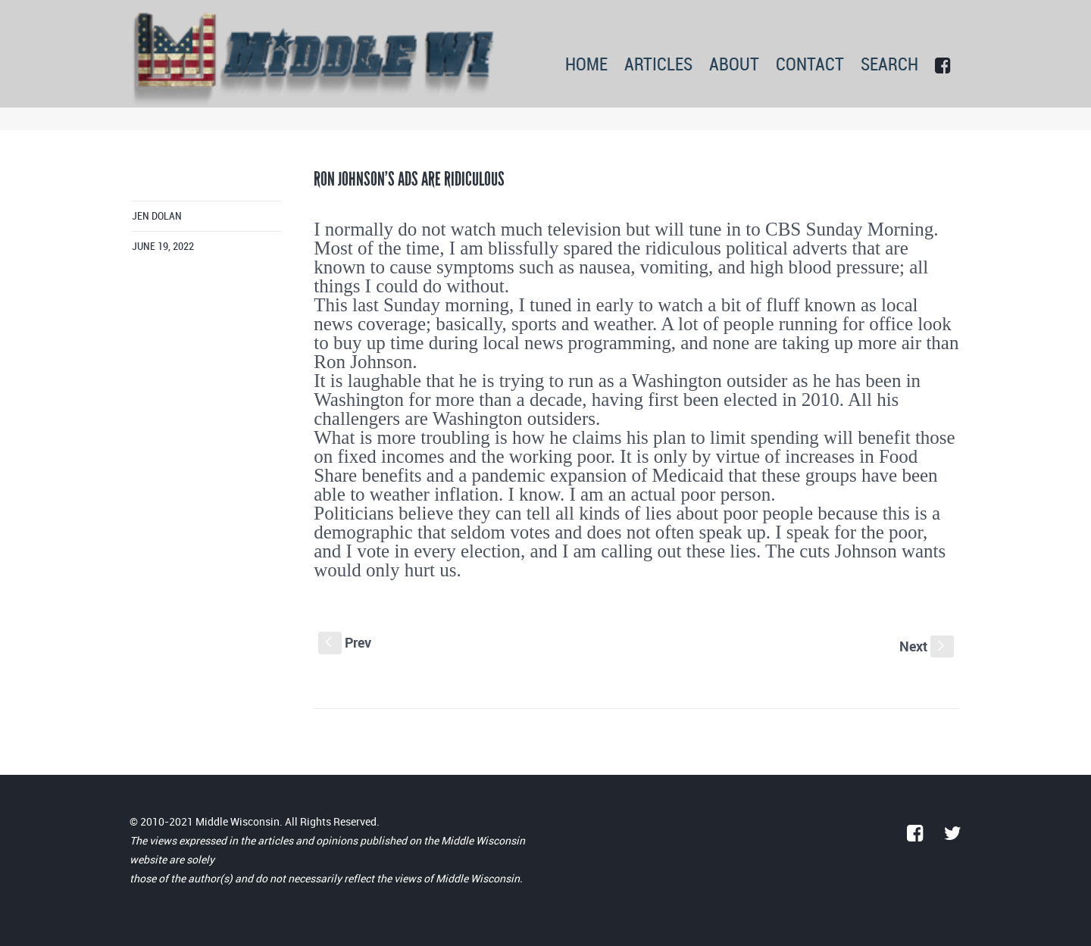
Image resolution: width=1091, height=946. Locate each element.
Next (926, 646)
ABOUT (734, 65)
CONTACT (810, 65)
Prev (344, 642)
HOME (586, 65)
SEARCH (889, 65)
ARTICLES (658, 65)
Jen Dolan (157, 216)
